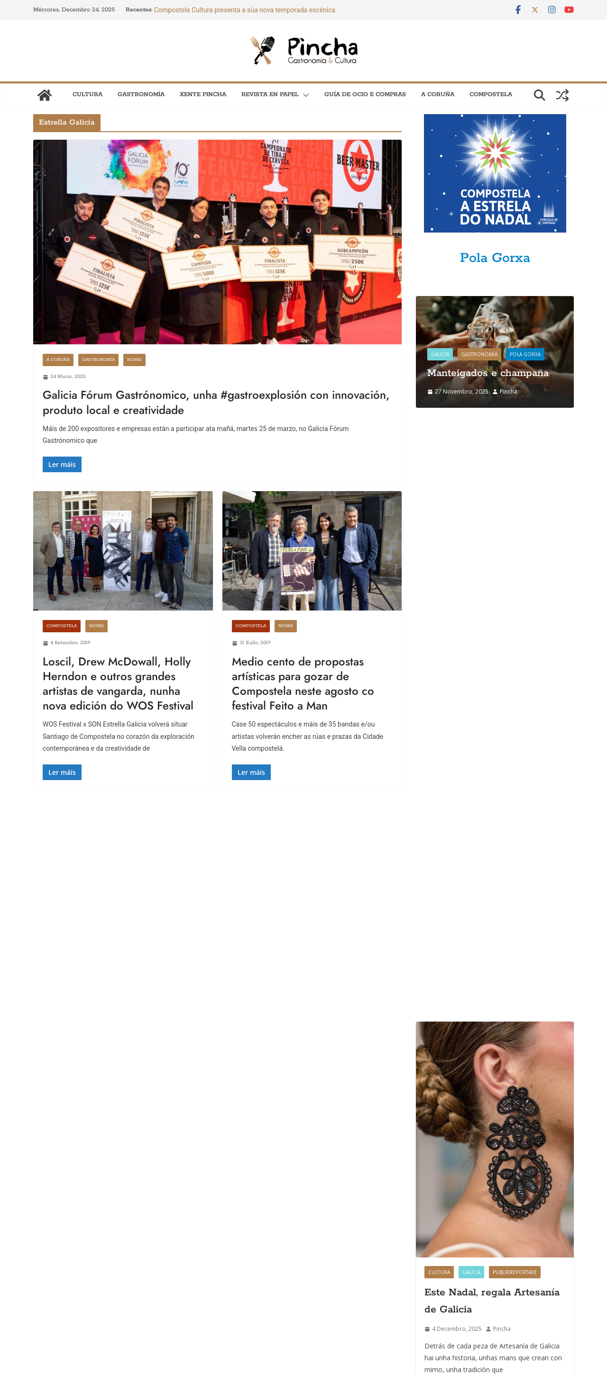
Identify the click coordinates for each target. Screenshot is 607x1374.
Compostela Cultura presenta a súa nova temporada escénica (244, 10)
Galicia (440, 354)
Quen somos (270, 1261)
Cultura (87, 94)
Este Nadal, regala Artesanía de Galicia (492, 703)
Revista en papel (270, 94)
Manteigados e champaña (488, 373)
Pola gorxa (525, 354)
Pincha (508, 391)
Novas (134, 359)
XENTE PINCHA (203, 94)
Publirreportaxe (515, 674)
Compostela (490, 94)
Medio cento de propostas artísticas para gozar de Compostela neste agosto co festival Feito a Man (303, 683)
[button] (304, 95)
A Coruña (437, 94)
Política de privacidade (285, 1281)
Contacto (45, 1281)
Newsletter (48, 1302)
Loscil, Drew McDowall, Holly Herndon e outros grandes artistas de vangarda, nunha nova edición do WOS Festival (118, 683)
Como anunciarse (58, 1261)
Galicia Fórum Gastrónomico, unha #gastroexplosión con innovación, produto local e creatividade (216, 402)
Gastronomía (141, 94)
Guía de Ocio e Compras (365, 94)
